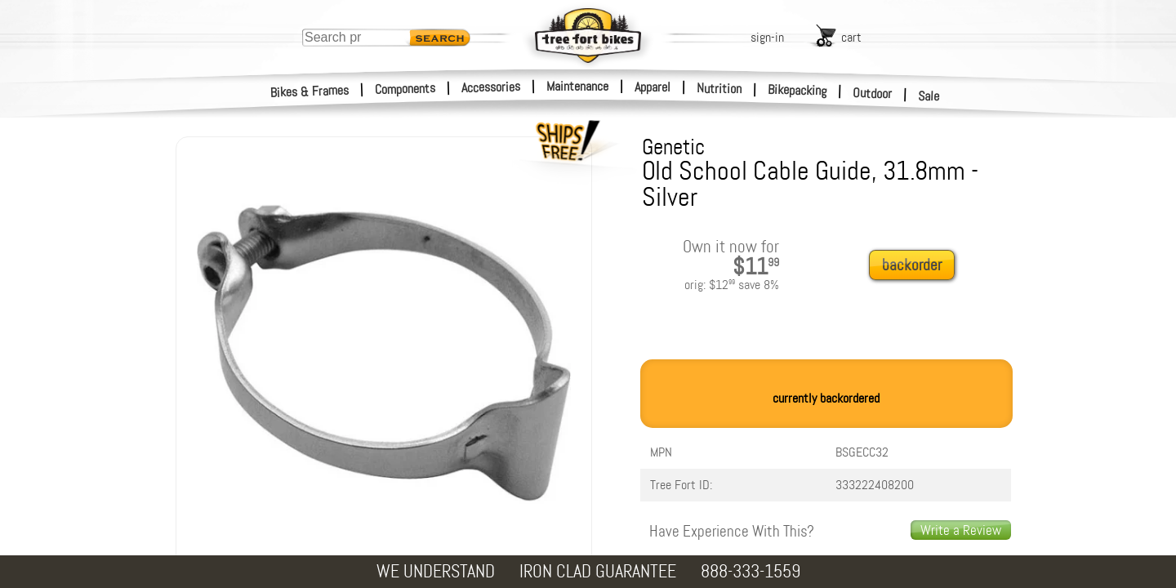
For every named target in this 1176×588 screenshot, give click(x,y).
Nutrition (719, 88)
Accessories (490, 87)
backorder (912, 265)
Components (405, 88)
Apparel (652, 87)
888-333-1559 (750, 571)
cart (851, 37)
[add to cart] (916, 265)
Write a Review (960, 530)
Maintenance (577, 86)
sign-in (767, 37)
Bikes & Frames (310, 91)
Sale (929, 96)
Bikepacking (797, 90)
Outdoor (873, 93)
